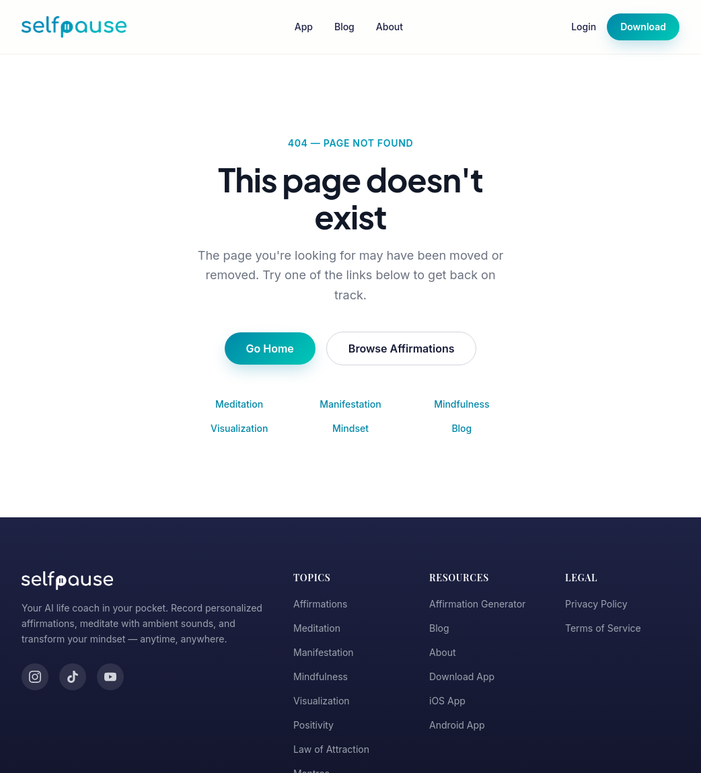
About (389, 26)
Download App (461, 676)
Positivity (313, 725)
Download (643, 26)
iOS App (447, 700)
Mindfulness (461, 404)
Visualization (239, 428)
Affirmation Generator (477, 604)
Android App (457, 725)
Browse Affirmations (401, 348)
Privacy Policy (596, 604)
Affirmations (320, 604)
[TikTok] (72, 676)
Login (583, 26)
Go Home (270, 348)
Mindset (350, 428)
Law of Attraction (331, 749)
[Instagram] (35, 676)
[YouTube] (110, 676)
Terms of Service (603, 628)
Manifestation (350, 404)
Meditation (239, 404)
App (304, 26)
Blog (344, 26)
